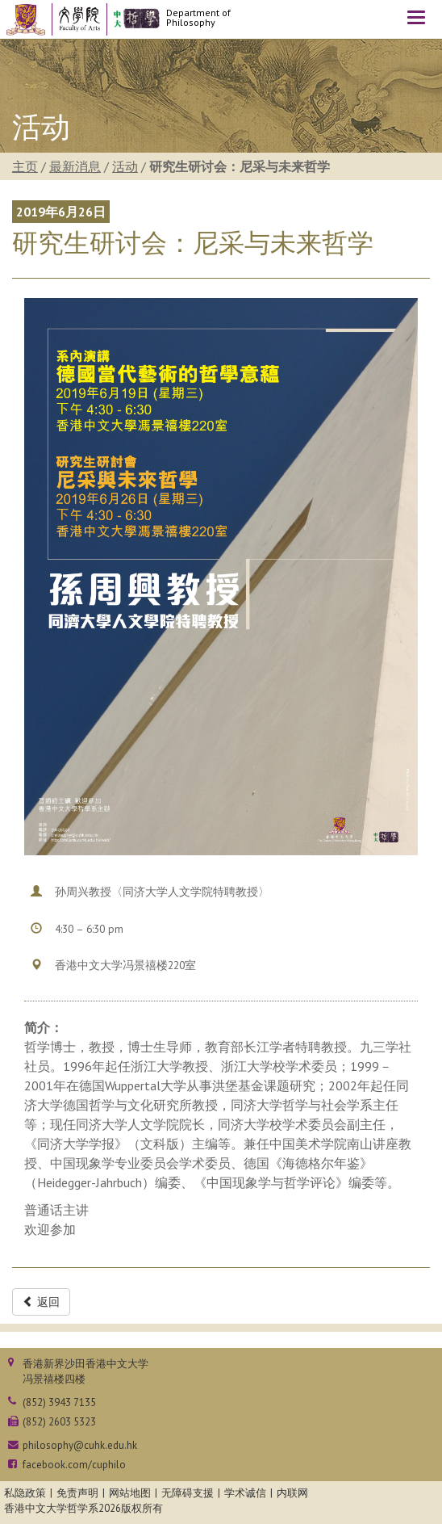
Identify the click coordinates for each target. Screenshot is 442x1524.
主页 (25, 166)
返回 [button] (41, 1302)
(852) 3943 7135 (59, 1402)
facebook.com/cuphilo (74, 1465)
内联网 (292, 1493)
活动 (125, 166)
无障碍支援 (187, 1493)
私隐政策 (25, 1493)
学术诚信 (245, 1493)
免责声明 (77, 1493)
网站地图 (130, 1493)
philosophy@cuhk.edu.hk (80, 1445)
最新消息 (75, 166)
